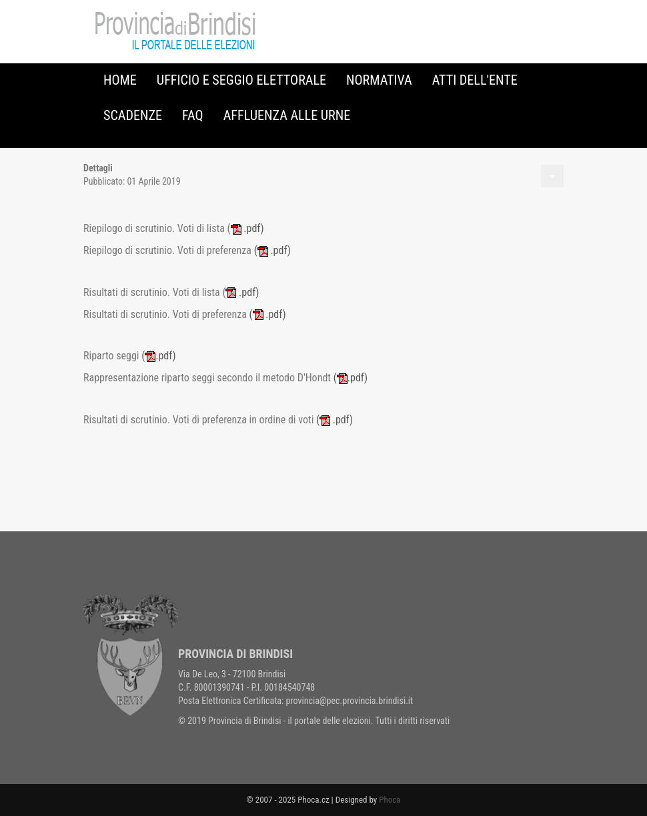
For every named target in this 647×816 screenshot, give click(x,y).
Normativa (379, 80)
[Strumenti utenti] (552, 176)
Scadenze (132, 115)
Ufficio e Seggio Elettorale (241, 80)
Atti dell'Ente (475, 80)
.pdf (246, 228)
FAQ (192, 115)
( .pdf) (272, 250)
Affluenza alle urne (287, 115)
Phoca (389, 800)
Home (120, 80)
